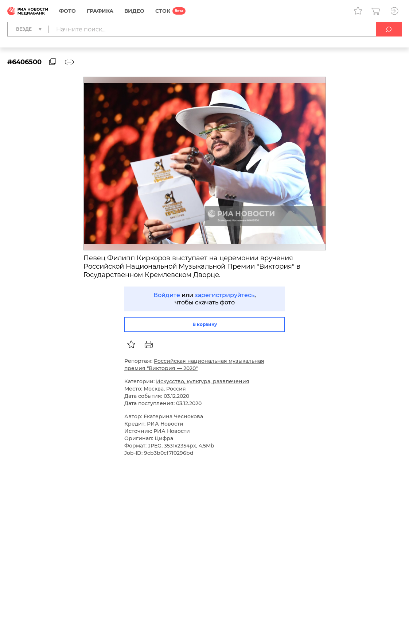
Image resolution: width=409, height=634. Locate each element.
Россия (176, 388)
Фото (67, 11)
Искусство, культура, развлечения (202, 381)
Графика (100, 11)
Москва (154, 388)
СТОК (162, 11)
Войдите (166, 295)
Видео (134, 11)
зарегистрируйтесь (224, 295)
